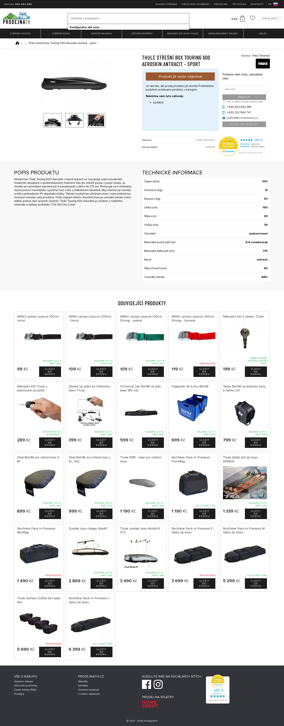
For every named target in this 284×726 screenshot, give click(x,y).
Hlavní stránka (166, 4)
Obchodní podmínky (196, 4)
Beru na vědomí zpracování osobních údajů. (245, 102)
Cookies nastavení (89, 693)
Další (264, 33)
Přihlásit (270, 18)
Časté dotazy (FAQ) (25, 689)
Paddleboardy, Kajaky (223, 33)
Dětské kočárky (142, 33)
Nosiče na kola (101, 33)
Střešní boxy (61, 33)
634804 (158, 102)
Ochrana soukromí (88, 689)
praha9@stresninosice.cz (242, 118)
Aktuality (83, 681)
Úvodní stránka (17, 43)
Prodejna (221, 4)
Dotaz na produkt (244, 124)
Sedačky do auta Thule (182, 33)
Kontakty (257, 4)
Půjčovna (239, 4)
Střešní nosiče (20, 33)
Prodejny (19, 693)
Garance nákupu (23, 681)
